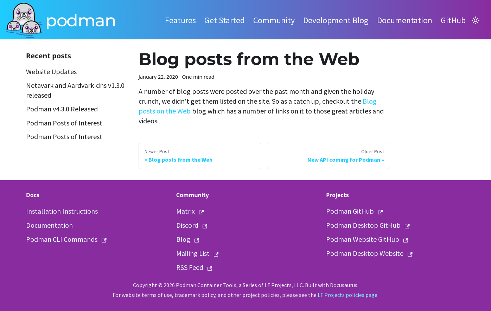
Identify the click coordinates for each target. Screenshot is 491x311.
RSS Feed (194, 267)
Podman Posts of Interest (64, 122)
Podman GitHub (354, 211)
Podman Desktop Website (369, 253)
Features (180, 20)
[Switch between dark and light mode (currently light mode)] (475, 20)
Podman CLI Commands (66, 239)
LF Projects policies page (347, 294)
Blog (187, 239)
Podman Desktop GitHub (368, 225)
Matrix (190, 211)
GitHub (453, 20)
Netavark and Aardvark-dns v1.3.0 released (75, 90)
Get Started (224, 20)
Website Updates (51, 71)
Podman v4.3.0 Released (62, 108)
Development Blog (336, 20)
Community (274, 20)
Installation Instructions (62, 211)
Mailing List (197, 253)
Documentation (404, 20)
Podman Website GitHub (367, 239)
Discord (192, 225)
